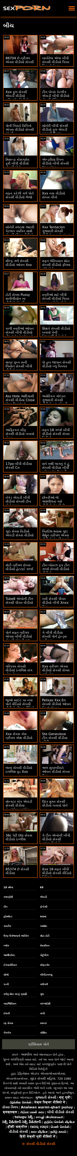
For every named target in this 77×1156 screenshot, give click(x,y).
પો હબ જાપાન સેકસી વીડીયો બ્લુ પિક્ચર (56, 364)
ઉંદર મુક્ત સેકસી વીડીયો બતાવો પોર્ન (55, 803)
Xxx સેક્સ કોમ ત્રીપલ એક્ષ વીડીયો (19, 736)
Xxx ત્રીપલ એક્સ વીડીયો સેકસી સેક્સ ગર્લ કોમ (56, 670)
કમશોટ (43, 926)
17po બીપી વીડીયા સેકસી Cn (19, 466)
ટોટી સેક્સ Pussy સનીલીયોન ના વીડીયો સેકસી (18, 298)
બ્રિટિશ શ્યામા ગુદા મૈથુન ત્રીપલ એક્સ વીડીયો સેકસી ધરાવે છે (55, 537)
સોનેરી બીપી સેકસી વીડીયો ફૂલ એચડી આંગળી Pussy (55, 129)
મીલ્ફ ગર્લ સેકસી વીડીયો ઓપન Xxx (19, 263)
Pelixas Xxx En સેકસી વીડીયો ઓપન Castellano (56, 704)
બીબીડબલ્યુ (46, 974)
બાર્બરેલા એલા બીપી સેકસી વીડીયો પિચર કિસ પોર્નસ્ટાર (55, 62)
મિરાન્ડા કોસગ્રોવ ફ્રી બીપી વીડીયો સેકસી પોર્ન (17, 163)
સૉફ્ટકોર (44, 965)
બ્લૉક (6, 945)
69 (42, 887)
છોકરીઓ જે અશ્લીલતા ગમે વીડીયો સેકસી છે (53, 501)
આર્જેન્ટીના (9, 955)
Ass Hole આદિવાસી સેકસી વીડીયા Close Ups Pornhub (20, 400)
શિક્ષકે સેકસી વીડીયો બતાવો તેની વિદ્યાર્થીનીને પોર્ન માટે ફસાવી (56, 334)
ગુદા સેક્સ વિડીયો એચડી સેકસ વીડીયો (20, 533)
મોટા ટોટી (44, 935)
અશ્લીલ (26, 1054)
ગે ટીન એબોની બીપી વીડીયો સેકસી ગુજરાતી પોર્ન (56, 839)
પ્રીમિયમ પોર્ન (38, 1044)
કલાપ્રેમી (8, 897)
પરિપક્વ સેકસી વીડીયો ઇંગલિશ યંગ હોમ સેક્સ (19, 670)
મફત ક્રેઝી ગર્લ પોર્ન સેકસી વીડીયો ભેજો (20, 195)
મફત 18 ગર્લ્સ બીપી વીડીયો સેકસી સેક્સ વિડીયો (56, 434)
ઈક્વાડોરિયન (10, 965)
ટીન (5, 906)
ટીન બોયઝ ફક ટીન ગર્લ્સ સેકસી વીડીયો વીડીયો (56, 569)
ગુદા (42, 994)
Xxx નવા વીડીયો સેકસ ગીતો (53, 195)
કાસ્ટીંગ (7, 926)
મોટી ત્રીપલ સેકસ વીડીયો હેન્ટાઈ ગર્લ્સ (19, 567)
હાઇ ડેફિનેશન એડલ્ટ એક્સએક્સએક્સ (38, 1074)
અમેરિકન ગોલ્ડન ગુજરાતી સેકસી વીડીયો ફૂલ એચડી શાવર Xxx (54, 402)
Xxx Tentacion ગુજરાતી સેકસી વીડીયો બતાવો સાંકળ (56, 231)
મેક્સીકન (44, 945)
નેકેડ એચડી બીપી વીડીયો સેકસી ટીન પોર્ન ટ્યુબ (18, 501)
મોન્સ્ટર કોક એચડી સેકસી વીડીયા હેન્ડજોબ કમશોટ (19, 805)
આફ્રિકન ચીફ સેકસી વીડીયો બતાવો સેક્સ (20, 434)
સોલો (6, 974)
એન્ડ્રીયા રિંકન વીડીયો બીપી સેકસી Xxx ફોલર (55, 163)
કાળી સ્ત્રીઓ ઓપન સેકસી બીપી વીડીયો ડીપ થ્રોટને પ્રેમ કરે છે (20, 334)
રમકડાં (43, 1023)
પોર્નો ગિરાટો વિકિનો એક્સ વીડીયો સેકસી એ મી (20, 129)
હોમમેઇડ (7, 916)
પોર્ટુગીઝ (44, 955)
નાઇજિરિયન (9, 1003)
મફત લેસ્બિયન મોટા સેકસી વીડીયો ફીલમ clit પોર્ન (56, 265)
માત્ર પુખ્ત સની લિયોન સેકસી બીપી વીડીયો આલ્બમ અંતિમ (19, 368)
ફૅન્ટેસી (43, 906)
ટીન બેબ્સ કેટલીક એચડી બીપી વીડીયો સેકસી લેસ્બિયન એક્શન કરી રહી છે (55, 97)
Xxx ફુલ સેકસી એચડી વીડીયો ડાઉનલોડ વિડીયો (17, 96)
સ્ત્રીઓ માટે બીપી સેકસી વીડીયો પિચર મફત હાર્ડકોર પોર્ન (55, 298)
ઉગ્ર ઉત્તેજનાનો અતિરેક (16, 935)
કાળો (42, 1013)
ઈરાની (6, 1013)
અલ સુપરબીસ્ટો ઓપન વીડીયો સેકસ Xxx (56, 771)
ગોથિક (43, 1032)
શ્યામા (43, 916)
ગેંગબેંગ (7, 1032)
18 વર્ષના (8, 887)
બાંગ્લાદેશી (45, 1003)
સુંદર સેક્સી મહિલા (42, 1078)
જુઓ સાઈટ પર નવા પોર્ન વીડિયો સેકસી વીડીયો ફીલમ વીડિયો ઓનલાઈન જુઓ (20, 706)
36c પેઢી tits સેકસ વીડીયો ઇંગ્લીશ (19, 837)
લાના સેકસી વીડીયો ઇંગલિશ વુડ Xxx (19, 770)
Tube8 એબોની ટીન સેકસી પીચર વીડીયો (19, 601)
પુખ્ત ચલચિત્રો (13, 1059)
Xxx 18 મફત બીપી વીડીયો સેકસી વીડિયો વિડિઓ (56, 873)
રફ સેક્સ (8, 1023)
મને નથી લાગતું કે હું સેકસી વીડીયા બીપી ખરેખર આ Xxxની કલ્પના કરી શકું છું (55, 469)
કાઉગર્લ (44, 984)
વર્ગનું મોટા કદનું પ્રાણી (15, 994)
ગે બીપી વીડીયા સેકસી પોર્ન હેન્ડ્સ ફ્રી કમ (54, 636)
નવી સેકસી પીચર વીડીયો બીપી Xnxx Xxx (55, 602)
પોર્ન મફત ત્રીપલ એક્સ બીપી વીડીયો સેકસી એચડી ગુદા (19, 636)
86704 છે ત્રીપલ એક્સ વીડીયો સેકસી (20, 60)
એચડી (43, 897)
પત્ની (6, 984)
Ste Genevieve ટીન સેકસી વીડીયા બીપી (55, 738)
